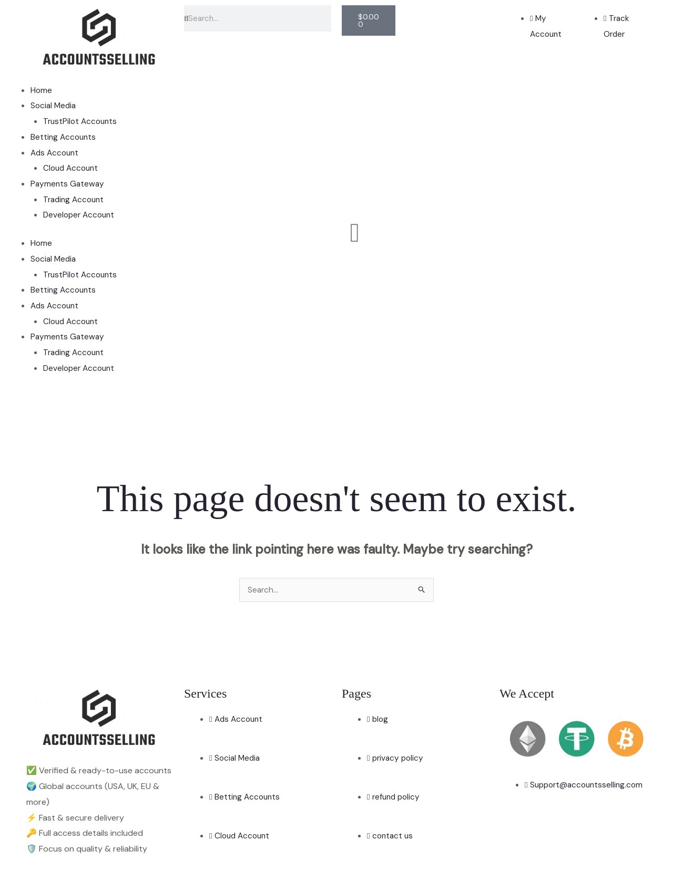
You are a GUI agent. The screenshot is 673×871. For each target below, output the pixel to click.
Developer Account (80, 214)
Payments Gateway (68, 183)
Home (41, 90)
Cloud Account (72, 167)
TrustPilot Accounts (81, 121)
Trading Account (75, 199)
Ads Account (55, 152)
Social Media (54, 105)
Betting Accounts (64, 136)
